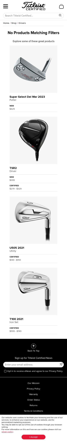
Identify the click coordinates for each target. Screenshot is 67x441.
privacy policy (7, 432)
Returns (33, 405)
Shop (13, 23)
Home (6, 23)
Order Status (33, 399)
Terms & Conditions (33, 411)
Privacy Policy (33, 388)
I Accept (33, 437)
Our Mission (34, 383)
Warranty (33, 394)
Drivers (22, 23)
